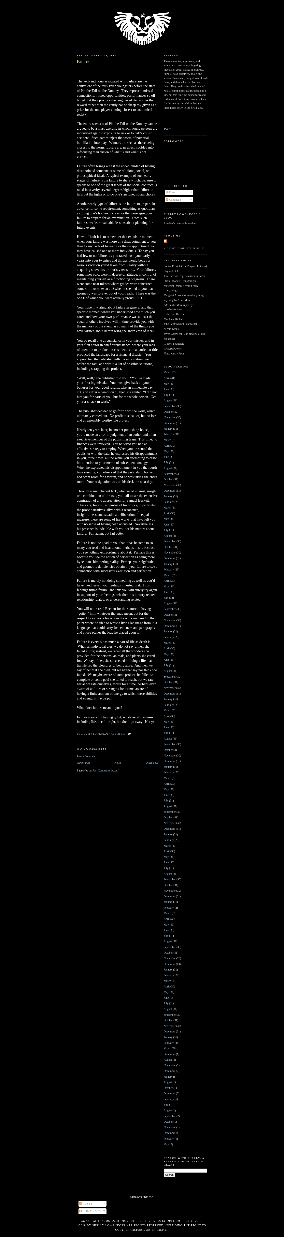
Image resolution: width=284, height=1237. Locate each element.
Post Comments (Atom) (105, 770)
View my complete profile (184, 248)
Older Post (152, 762)
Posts (170, 192)
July (166, 394)
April (167, 378)
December (169, 423)
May (166, 383)
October (168, 411)
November (170, 417)
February (169, 434)
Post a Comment (86, 756)
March (167, 372)
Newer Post (83, 762)
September (170, 406)
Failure (83, 61)
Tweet (167, 128)
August (168, 400)
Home (117, 762)
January (168, 428)
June (166, 389)
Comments (173, 199)
